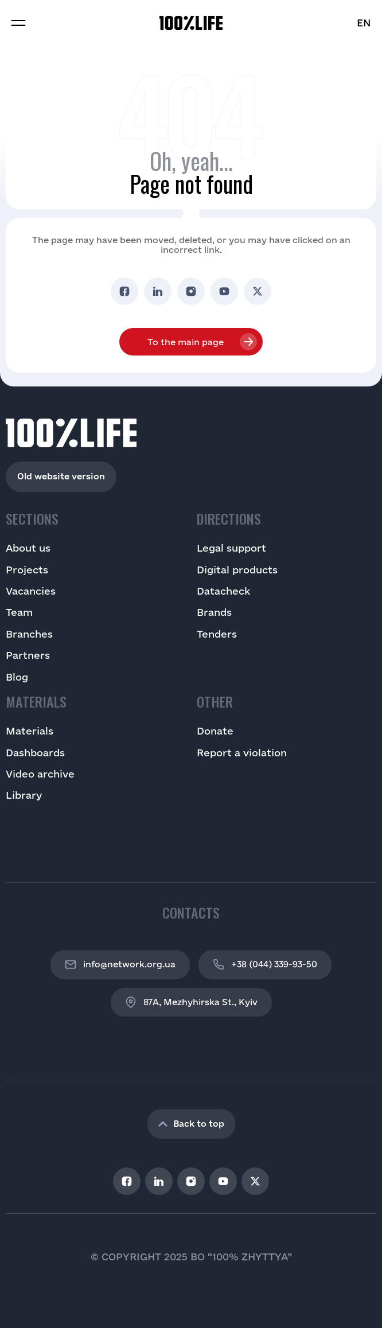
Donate (215, 730)
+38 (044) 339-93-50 (265, 964)
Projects (27, 569)
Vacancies (31, 590)
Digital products (237, 569)
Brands (214, 612)
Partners (28, 655)
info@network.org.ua (120, 964)
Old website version (61, 476)
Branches (29, 633)
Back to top (191, 1123)
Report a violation (242, 752)
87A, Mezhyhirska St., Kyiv (191, 1002)
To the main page (185, 342)
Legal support (231, 547)
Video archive (40, 773)
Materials (29, 730)
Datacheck (223, 590)
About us (28, 547)
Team (19, 612)
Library (24, 795)
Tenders (217, 633)
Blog (17, 676)
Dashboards (35, 752)
